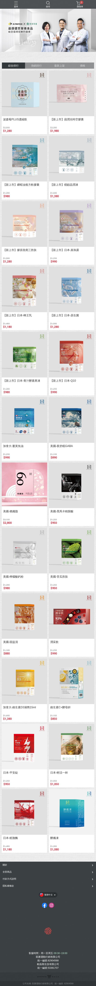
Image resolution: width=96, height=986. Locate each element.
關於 (5, 865)
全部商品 (7, 872)
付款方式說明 (9, 879)
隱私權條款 (8, 886)
